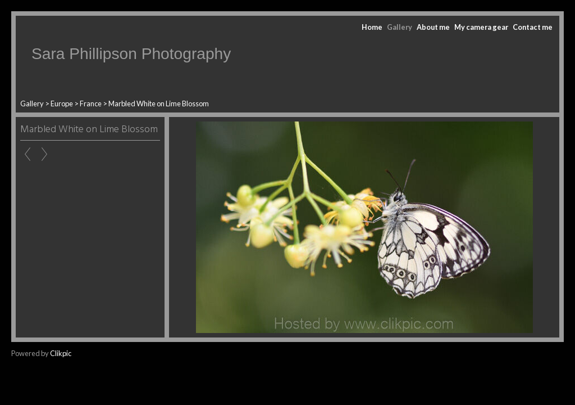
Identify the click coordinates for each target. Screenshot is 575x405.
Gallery (399, 27)
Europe (62, 103)
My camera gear (481, 27)
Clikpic (60, 353)
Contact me (533, 27)
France (91, 103)
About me (433, 27)
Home (372, 27)
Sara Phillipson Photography (131, 53)
